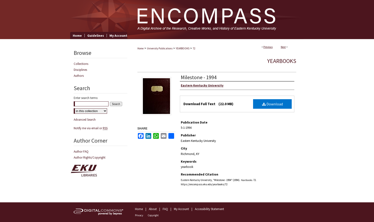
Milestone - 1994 (199, 77)
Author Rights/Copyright (89, 157)
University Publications (159, 48)
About (153, 209)
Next (283, 47)
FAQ (165, 209)
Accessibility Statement (209, 209)
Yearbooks (281, 61)
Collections (81, 64)
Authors (79, 76)
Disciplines (80, 70)
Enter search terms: (86, 98)
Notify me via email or (91, 128)
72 (194, 48)
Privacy (139, 215)
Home (140, 48)
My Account (181, 209)
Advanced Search (85, 120)
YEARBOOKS (182, 48)
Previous (268, 47)
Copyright (153, 215)
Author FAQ (81, 152)
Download (272, 104)
